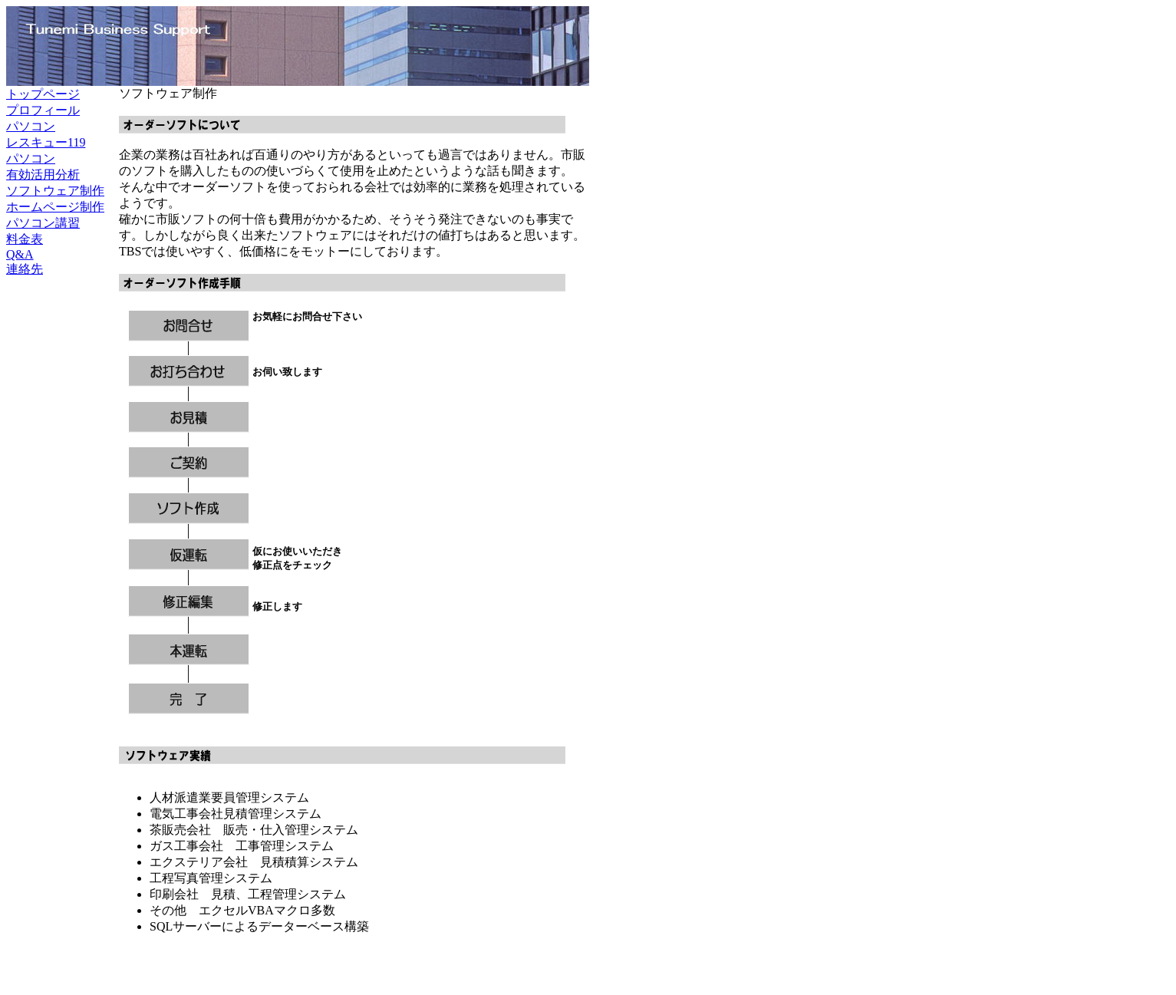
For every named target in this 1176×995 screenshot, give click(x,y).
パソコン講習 (43, 222)
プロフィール (43, 110)
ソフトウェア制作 (55, 190)
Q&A (20, 254)
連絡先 (24, 268)
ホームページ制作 (55, 206)
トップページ (43, 93)
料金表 (24, 238)
